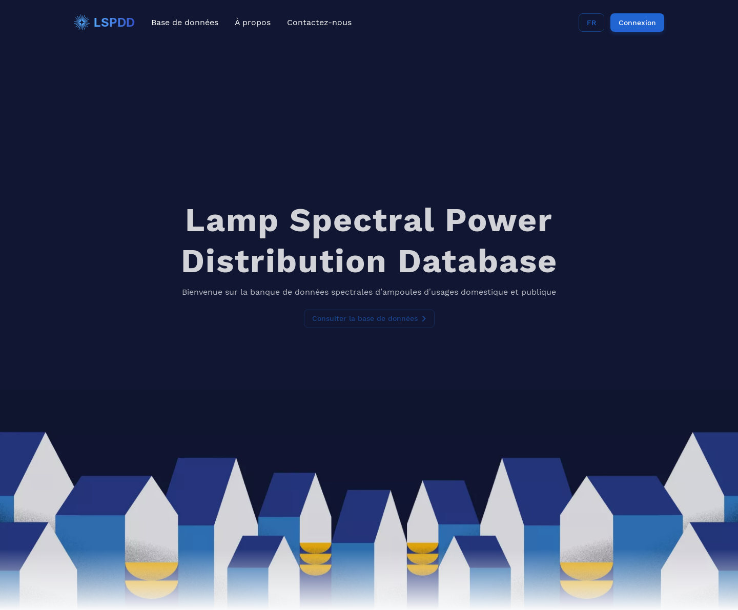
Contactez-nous (319, 22)
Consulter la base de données (369, 307)
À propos (253, 22)
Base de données (184, 22)
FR (591, 22)
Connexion (637, 22)
